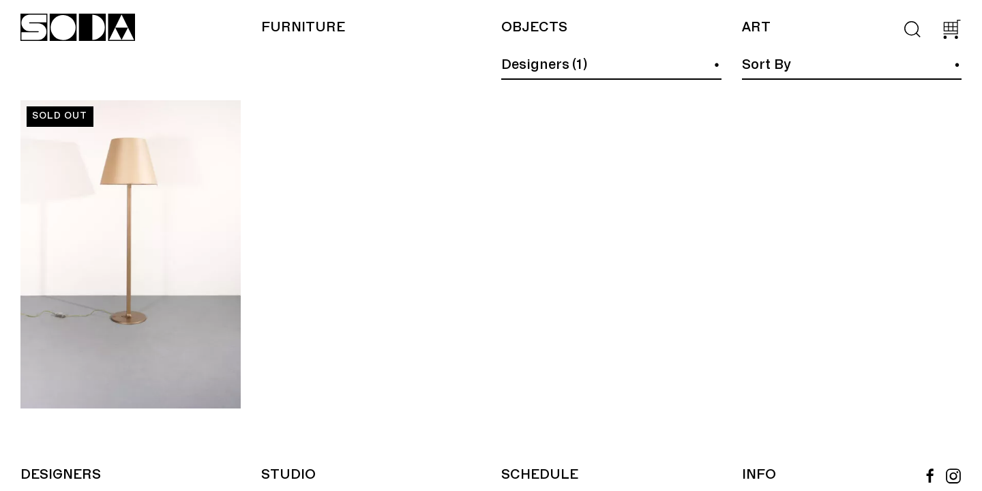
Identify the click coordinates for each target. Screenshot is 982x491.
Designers (60, 474)
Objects (534, 27)
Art (756, 27)
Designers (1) (544, 65)
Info (759, 474)
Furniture (303, 27)
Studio (288, 474)
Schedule (539, 474)
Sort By (766, 65)
